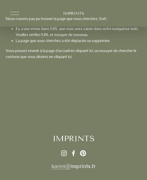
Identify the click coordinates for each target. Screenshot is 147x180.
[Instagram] (64, 153)
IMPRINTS (73, 13)
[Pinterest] (83, 153)
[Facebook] (73, 153)
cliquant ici (84, 50)
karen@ (60, 166)
